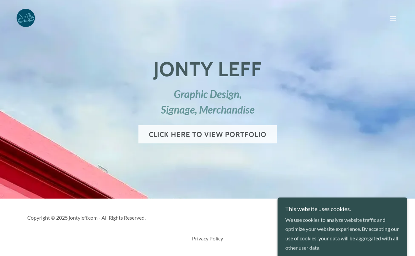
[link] (26, 17)
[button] (392, 18)
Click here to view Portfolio (208, 134)
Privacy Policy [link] (207, 238)
